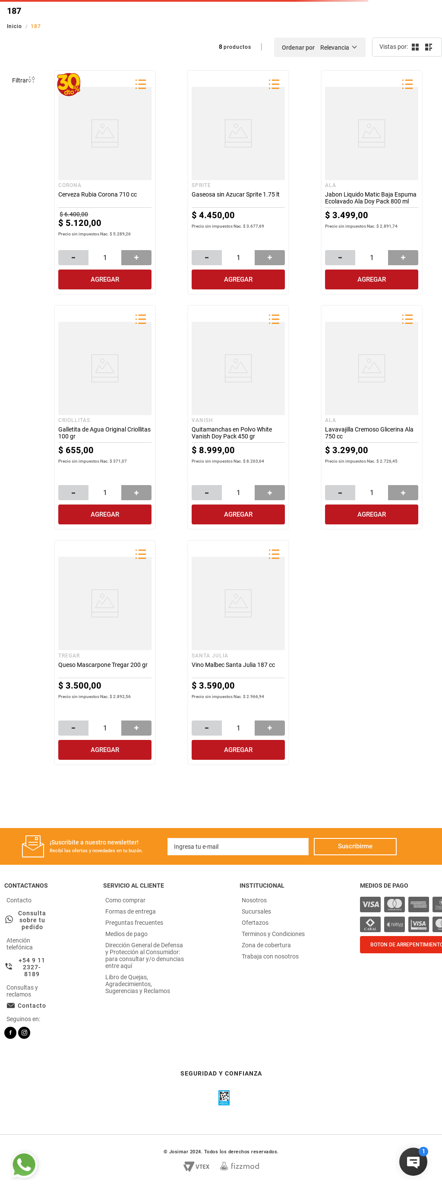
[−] (73, 257)
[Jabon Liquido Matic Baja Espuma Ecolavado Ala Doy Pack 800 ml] (372, 182)
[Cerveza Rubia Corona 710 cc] (105, 182)
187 (36, 26)
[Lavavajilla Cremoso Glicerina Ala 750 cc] (372, 417)
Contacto (32, 1005)
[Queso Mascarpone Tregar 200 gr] (105, 652)
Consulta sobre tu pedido (32, 920)
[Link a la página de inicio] (15, 26)
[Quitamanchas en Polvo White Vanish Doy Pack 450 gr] (238, 417)
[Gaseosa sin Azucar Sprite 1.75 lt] (238, 182)
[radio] (414, 47)
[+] (136, 257)
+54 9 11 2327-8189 (32, 967)
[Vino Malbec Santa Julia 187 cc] (238, 652)
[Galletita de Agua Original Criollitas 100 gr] (105, 417)
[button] (140, 85)
